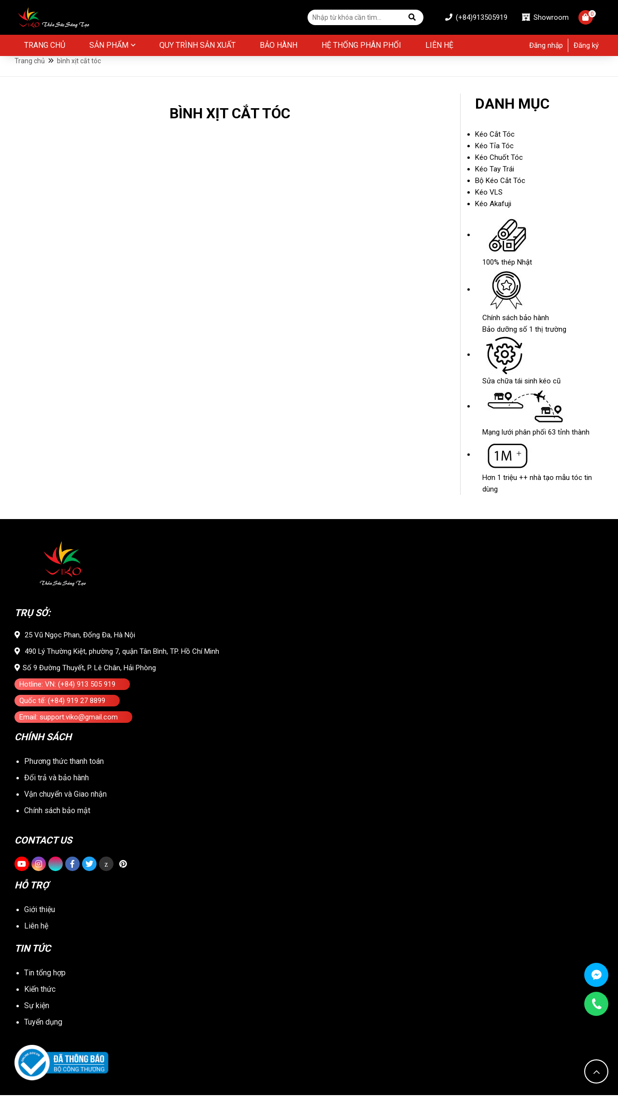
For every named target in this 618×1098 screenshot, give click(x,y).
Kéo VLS (489, 207)
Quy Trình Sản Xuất (197, 47)
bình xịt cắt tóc (79, 73)
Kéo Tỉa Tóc (494, 160)
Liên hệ (439, 47)
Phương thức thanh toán (64, 773)
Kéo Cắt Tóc (495, 149)
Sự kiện (36, 1008)
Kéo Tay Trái (494, 184)
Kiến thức (40, 992)
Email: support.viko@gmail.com (68, 732)
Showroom (534, 18)
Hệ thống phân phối (361, 47)
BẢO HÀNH (278, 47)
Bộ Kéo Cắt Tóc (500, 195)
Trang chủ (44, 47)
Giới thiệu (39, 914)
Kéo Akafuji (493, 218)
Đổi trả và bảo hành (56, 790)
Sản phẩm (108, 47)
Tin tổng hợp (45, 975)
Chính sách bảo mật (57, 823)
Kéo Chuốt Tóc (499, 172)
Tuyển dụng (43, 1024)
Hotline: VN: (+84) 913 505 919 (67, 699)
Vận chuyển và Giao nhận (65, 806)
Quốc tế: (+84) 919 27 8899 (62, 715)
